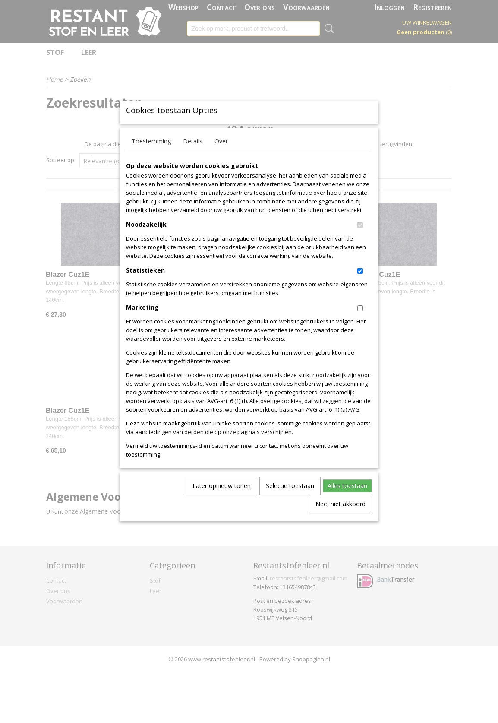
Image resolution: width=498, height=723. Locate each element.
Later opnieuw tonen (221, 500)
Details (192, 155)
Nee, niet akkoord (340, 518)
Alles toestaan (347, 500)
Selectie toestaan (290, 500)
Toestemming (151, 155)
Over (221, 155)
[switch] (360, 239)
